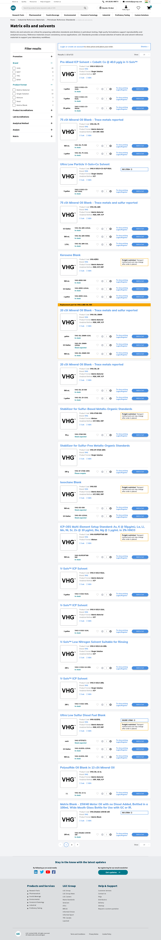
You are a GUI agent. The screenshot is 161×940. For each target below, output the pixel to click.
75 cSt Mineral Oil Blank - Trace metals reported (91, 119)
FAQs (100, 897)
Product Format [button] (32, 84)
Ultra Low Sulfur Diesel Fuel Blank (82, 715)
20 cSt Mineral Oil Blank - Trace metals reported (91, 364)
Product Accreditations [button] (32, 110)
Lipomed (66, 921)
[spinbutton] (106, 89)
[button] (110, 89)
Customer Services (104, 891)
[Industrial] (27, 905)
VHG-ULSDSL (95, 720)
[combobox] (54, 8)
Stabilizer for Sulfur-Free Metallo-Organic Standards (95, 445)
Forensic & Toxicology (36, 902)
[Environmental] (27, 900)
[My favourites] (138, 8)
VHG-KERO (94, 259)
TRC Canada (67, 918)
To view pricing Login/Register (122, 89)
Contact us (57, 1)
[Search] (85, 8)
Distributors (102, 900)
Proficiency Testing (35, 908)
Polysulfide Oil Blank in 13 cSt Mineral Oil (87, 767)
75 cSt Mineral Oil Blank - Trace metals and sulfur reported (99, 202)
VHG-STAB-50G (96, 413)
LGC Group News (69, 894)
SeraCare (66, 903)
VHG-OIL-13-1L (96, 772)
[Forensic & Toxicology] (27, 903)
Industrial (32, 905)
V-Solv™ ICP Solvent (73, 568)
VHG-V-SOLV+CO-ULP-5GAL (101, 169)
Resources (33, 1)
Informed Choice (69, 912)
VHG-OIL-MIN (95, 207)
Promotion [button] (32, 56)
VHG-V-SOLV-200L (97, 683)
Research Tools (34, 891)
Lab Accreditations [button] (32, 116)
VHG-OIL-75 (94, 124)
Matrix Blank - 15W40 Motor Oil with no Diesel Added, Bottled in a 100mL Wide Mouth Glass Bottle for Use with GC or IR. (104, 805)
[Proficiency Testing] (27, 908)
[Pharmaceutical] (27, 894)
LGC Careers (67, 897)
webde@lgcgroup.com (133, 1)
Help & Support (45, 1)
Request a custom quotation (108, 909)
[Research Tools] (27, 891)
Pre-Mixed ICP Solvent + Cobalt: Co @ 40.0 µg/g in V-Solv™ (99, 62)
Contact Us (102, 894)
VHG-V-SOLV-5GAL (97, 573)
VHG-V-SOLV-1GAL (97, 610)
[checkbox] (14, 68)
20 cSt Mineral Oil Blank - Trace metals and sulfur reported (99, 310)
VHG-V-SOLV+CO (96, 66)
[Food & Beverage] (27, 897)
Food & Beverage (35, 896)
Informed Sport (68, 915)
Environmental (34, 899)
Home (12, 20)
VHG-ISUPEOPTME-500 (98, 534)
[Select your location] (147, 1)
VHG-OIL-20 (94, 369)
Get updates (111, 872)
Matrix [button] (32, 136)
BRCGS (65, 909)
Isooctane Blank (70, 482)
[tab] (33, 56)
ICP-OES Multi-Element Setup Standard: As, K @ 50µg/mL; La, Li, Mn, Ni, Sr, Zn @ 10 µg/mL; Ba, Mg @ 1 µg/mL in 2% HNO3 (102, 528)
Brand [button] (32, 63)
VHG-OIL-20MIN (96, 315)
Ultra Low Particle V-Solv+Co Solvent (85, 164)
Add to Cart (140, 89)
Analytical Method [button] (32, 123)
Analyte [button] (32, 129)
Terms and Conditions (78, 934)
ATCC (64, 906)
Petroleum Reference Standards (61, 20)
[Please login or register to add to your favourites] (97, 89)
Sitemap (101, 906)
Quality (24, 1)
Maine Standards (69, 900)
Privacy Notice (93, 934)
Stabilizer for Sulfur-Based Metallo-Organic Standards (96, 409)
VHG (86, 69)
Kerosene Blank (70, 255)
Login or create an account (72, 47)
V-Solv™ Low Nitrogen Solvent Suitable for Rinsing (94, 642)
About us (15, 1)
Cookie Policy (106, 934)
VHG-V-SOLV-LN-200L (98, 646)
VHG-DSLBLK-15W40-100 (100, 812)
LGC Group (67, 891)
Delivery (101, 903)
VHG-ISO (93, 487)
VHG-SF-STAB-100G (97, 450)
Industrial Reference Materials (31, 20)
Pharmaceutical (34, 893)
